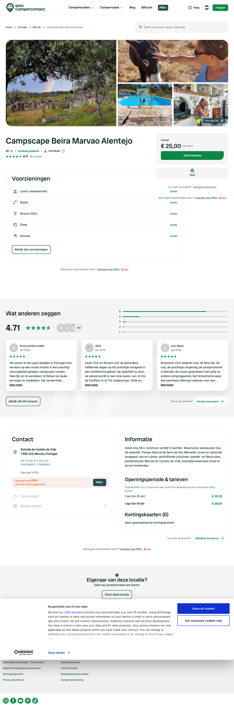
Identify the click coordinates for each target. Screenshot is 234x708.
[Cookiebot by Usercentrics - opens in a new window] (24, 701)
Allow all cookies (203, 656)
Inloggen (220, 7)
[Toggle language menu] (206, 7)
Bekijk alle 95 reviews (23, 401)
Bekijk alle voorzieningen (31, 249)
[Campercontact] (28, 7)
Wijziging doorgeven (204, 187)
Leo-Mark (177, 346)
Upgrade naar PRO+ (108, 269)
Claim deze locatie (117, 594)
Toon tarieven (192, 155)
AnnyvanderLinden (32, 346)
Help (193, 8)
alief (98, 346)
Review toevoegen (211, 401)
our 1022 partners (71, 660)
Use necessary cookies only (203, 668)
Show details (56, 700)
